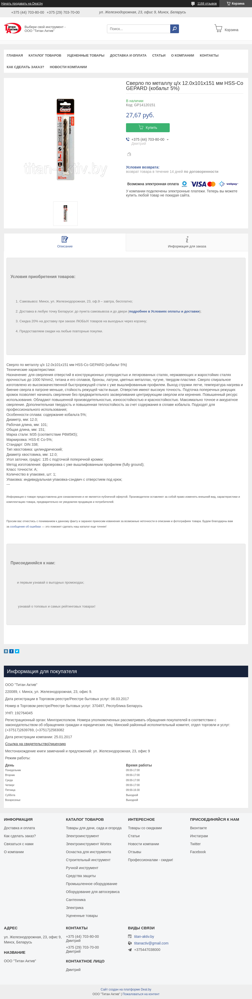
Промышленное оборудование (91, 884)
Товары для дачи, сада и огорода (93, 828)
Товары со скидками (145, 828)
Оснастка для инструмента (88, 852)
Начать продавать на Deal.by (22, 3)
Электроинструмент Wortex (88, 844)
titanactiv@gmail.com (151, 943)
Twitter (195, 844)
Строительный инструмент (88, 860)
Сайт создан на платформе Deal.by (126, 989)
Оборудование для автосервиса (93, 892)
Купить (151, 128)
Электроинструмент (82, 836)
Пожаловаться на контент (141, 994)
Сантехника (75, 900)
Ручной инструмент (82, 868)
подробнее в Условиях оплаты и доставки (164, 311)
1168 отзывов (207, 3)
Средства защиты (81, 876)
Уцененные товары (85, 55)
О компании (182, 55)
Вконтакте (198, 828)
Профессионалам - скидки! (150, 860)
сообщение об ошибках (25, 526)
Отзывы (134, 852)
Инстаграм (199, 836)
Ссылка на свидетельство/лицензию (35, 744)
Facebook (198, 852)
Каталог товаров (45, 55)
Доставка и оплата (128, 55)
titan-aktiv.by (144, 936)
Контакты (209, 55)
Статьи (159, 55)
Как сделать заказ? (25, 67)
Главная (15, 55)
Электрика (74, 908)
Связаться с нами (18, 844)
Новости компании (68, 67)
